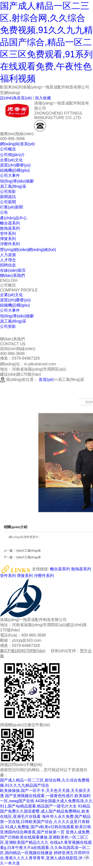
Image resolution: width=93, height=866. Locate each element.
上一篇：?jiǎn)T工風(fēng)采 (22, 550)
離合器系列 (60, 569)
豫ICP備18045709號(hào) (22, 651)
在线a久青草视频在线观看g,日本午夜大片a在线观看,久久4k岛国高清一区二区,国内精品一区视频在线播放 (46, 847)
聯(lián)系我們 (12, 275)
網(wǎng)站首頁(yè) (17, 144)
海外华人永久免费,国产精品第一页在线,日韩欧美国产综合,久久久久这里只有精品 (45, 821)
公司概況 (8, 149)
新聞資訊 (8, 197)
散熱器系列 (81, 569)
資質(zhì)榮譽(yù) (15, 300)
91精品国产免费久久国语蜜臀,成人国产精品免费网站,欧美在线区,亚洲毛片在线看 (45, 811)
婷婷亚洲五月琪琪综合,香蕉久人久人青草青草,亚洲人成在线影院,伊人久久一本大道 (45, 858)
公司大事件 (10, 310)
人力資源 (8, 255)
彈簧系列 (25, 576)
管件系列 (8, 576)
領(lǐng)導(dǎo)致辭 (17, 316)
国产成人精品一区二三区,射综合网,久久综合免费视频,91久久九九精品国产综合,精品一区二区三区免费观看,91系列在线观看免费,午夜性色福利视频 (46, 42)
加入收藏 (43, 98)
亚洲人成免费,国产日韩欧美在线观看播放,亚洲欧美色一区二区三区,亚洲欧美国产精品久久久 (45, 837)
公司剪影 (8, 326)
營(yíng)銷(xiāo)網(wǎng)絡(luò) (28, 249)
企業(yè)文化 (11, 295)
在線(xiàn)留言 (13, 270)
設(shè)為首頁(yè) (16, 98)
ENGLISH (8, 280)
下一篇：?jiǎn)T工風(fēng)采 (22, 557)
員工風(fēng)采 (13, 321)
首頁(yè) (46, 379)
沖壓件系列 (44, 576)
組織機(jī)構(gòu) (15, 305)
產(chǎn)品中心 (13, 218)
